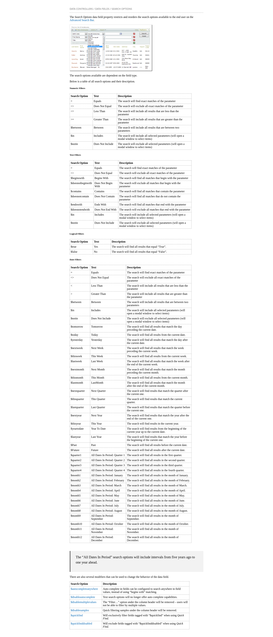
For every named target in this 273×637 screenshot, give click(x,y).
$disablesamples (80, 610)
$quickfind (77, 615)
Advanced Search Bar (82, 20)
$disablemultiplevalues (83, 602)
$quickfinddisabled (81, 623)
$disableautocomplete (83, 597)
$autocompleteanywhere (84, 588)
